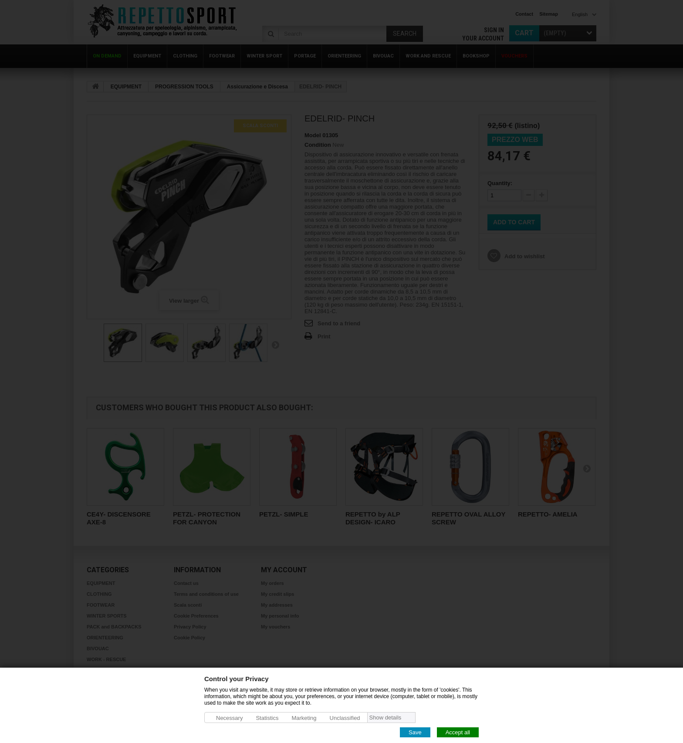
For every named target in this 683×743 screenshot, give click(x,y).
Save (415, 732)
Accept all (458, 732)
